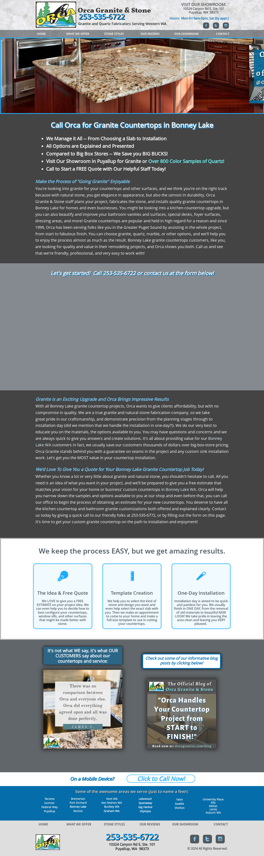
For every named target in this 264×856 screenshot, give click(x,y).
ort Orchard (79, 803)
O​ (72, 778)
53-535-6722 (121, 273)
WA (116, 811)
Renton (78, 811)
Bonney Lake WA (181, 489)
